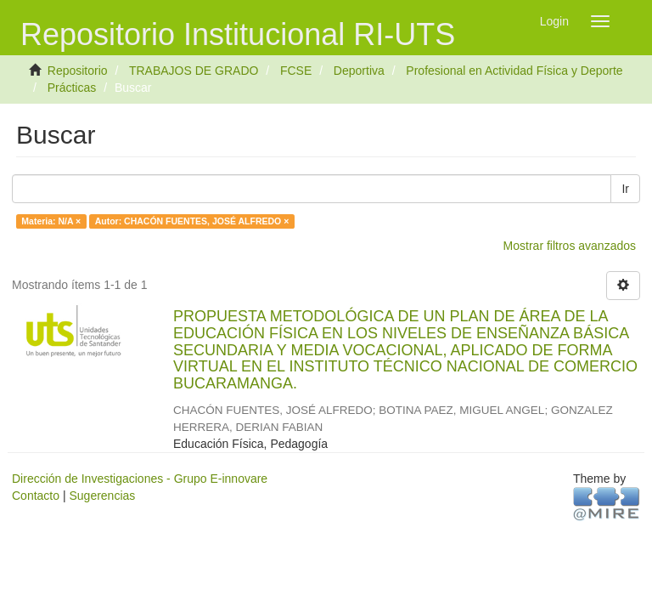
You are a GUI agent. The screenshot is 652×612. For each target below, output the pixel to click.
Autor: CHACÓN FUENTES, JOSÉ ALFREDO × (192, 221)
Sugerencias (102, 495)
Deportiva (359, 70)
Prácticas (72, 87)
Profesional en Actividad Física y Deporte (514, 70)
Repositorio (78, 70)
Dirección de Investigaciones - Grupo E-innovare (139, 478)
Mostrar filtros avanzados (569, 245)
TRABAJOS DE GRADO (193, 70)
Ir (625, 189)
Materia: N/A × (51, 221)
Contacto (35, 495)
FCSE (296, 70)
